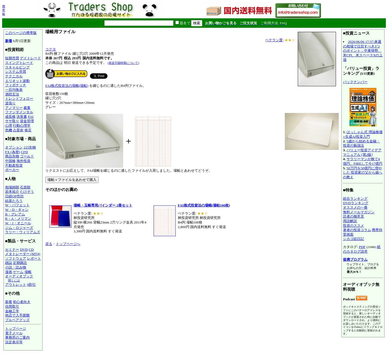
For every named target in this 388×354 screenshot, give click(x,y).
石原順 (25, 187)
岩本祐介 (12, 192)
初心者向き (21, 302)
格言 (28, 130)
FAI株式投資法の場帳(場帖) (66, 86)
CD (31, 250)
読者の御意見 (353, 216)
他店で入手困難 (17, 315)
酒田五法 (12, 94)
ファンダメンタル (19, 112)
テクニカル (14, 76)
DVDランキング (355, 203)
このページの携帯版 (21, 33)
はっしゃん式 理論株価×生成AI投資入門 (363, 134)
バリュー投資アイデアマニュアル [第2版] (362, 152)
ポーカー (12, 170)
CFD (24, 152)
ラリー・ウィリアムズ (22, 232)
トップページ (15, 328)
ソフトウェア (15, 258)
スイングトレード (19, 63)
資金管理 (27, 121)
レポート (34, 258)
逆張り (10, 103)
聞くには (14, 280)
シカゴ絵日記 (353, 239)
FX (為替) (12, 152)
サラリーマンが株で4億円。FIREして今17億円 (362, 161)
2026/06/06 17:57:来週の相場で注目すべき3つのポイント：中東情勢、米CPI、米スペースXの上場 (363, 51)
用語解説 (350, 221)
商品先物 (12, 156)
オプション (14, 147)
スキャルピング (17, 67)
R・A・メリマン (18, 218)
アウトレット (15, 285)
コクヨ (50, 49)
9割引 (31, 285)
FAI (31, 117)
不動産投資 (14, 165)
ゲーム (18, 272)
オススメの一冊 (355, 207)
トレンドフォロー (19, 99)
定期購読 (20, 263)
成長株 (10, 117)
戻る (48, 244)
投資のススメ (353, 226)
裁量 (26, 108)
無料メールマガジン (359, 212)
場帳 (28, 272)
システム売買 (15, 72)
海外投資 (23, 161)
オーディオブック (19, 276)
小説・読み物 (15, 267)
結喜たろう (14, 201)
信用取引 (12, 306)
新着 (8, 41)
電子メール (14, 333)
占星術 (18, 130)
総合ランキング (355, 199)
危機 (8, 130)
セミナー (12, 250)
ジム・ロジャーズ (19, 228)
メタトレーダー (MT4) (22, 254)
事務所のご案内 (17, 337)
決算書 (21, 117)
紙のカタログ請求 (361, 249)
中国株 (10, 161)
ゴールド (27, 156)
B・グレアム (15, 214)
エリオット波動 (17, 81)
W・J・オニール (18, 223)
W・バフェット (17, 205)
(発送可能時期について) (123, 62)
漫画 (8, 272)
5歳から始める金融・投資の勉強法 (361, 143)
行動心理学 (21, 125)
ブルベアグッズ (17, 320)
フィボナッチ (15, 85)
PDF (362, 247)
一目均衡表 (14, 90)
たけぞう (27, 192)
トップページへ (68, 244)
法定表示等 (14, 342)
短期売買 (12, 58)
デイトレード (30, 58)
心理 (8, 125)
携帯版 (3, 10)
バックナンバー (355, 82)
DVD (24, 250)
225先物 (29, 147)
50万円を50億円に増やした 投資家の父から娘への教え (362, 172)
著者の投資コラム (357, 230)
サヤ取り (12, 121)
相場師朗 (12, 187)
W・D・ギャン (17, 210)
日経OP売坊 (14, 196)
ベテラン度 (274, 40)
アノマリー (14, 108)
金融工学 (12, 311)
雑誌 (8, 263)
